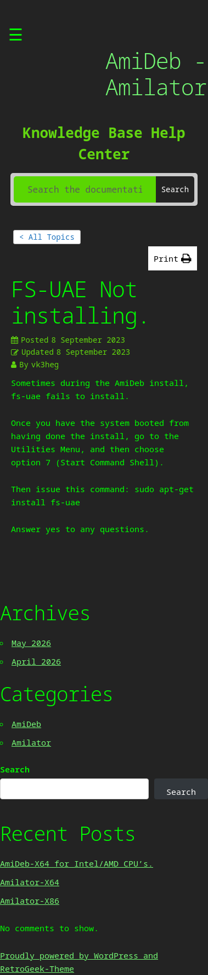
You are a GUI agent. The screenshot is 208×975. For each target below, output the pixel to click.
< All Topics (47, 237)
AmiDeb (26, 723)
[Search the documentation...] (85, 189)
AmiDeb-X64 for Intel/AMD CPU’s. (76, 863)
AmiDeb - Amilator (155, 73)
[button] (173, 258)
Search (15, 769)
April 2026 (36, 661)
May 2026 (31, 642)
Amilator (31, 742)
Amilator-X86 (29, 900)
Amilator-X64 (29, 881)
